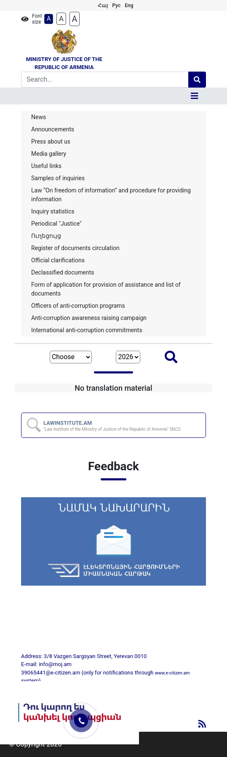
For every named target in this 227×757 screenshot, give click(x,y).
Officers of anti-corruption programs (78, 305)
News (38, 117)
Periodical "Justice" (56, 223)
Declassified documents (62, 272)
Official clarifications (58, 260)
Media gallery (48, 153)
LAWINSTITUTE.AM (112, 426)
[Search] (105, 80)
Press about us (50, 141)
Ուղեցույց (46, 235)
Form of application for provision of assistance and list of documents (106, 289)
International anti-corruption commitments (86, 330)
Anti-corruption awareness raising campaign (89, 318)
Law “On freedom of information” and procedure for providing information (111, 195)
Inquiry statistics (53, 211)
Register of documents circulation (75, 248)
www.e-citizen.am (172, 673)
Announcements (52, 129)
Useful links (46, 166)
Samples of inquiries (58, 178)
